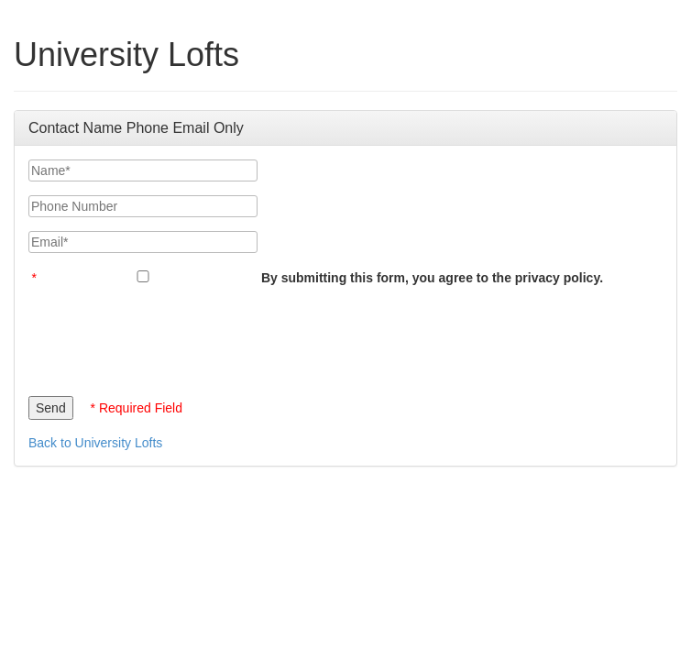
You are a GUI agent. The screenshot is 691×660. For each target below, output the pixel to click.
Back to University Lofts (95, 442)
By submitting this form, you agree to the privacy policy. (432, 277)
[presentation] (167, 336)
